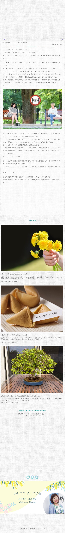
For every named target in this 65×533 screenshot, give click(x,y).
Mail (28, 477)
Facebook (32, 477)
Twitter (37, 477)
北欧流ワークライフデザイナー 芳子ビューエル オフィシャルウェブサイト (32, 12)
